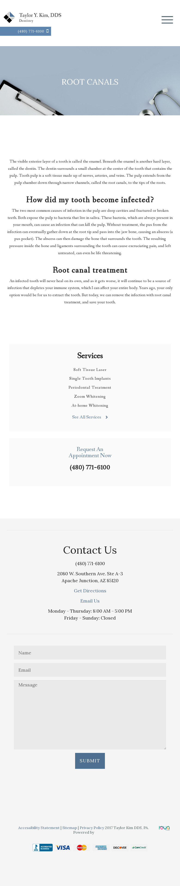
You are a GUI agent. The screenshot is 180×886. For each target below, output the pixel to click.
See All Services (86, 417)
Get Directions (90, 591)
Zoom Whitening (90, 396)
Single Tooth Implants (90, 378)
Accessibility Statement (39, 827)
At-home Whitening (90, 405)
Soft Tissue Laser (90, 370)
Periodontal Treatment (90, 387)
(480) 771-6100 (31, 31)
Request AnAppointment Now (90, 453)
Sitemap (69, 827)
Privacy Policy (92, 827)
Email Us (90, 601)
